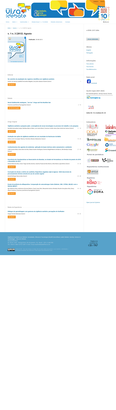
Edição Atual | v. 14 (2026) (40, 22)
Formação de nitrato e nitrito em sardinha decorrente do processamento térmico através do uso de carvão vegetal (39, 173)
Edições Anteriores (56, 22)
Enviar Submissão (93, 39)
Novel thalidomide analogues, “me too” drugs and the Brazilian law (29, 102)
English (88, 50)
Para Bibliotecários (91, 69)
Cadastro (95, 1)
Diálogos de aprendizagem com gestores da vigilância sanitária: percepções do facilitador (36, 211)
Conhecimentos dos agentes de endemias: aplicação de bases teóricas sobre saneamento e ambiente (40, 147)
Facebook (94, 83)
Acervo (15, 28)
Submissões (24, 22)
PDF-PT (12, 84)
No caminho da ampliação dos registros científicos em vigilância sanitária (31, 79)
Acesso (102, 1)
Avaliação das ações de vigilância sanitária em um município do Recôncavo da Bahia (34, 136)
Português (89, 53)
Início (7, 22)
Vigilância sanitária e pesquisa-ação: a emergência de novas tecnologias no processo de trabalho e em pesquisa (43, 126)
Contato (67, 22)
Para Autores (89, 66)
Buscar (106, 22)
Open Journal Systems (93, 202)
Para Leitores (90, 64)
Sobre (14, 22)
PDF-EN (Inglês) (14, 108)
